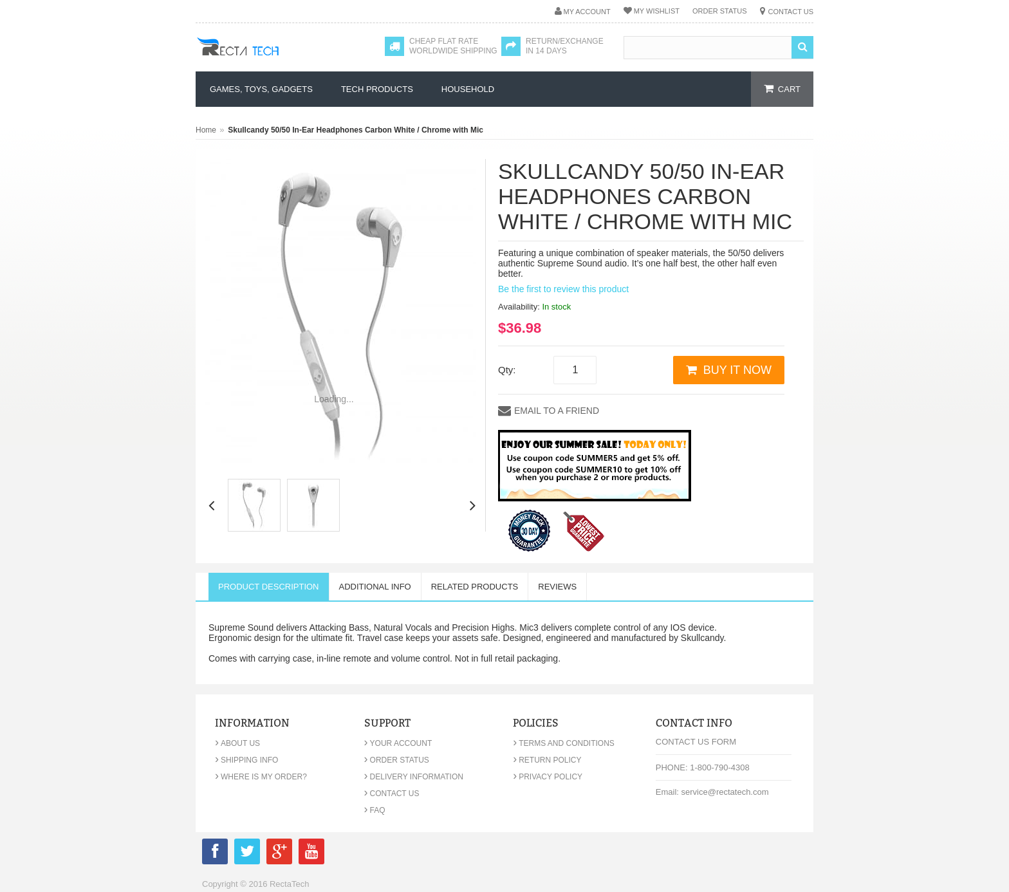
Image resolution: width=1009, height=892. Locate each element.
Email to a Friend (556, 410)
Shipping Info (246, 760)
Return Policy (547, 760)
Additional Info (375, 586)
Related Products (475, 586)
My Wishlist (657, 11)
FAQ (374, 810)
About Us (237, 743)
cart (789, 89)
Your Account (398, 743)
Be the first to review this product (563, 289)
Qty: (507, 369)
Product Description (268, 586)
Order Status (719, 11)
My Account (587, 11)
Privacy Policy (547, 776)
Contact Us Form (696, 742)
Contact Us (791, 11)
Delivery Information (413, 776)
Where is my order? (261, 776)
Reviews (557, 586)
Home (206, 130)
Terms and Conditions (564, 743)
